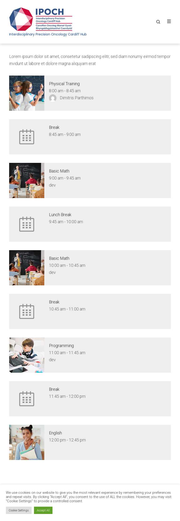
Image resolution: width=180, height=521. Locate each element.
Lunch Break (60, 214)
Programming (61, 345)
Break (54, 127)
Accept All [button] (43, 510)
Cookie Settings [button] (19, 510)
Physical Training (64, 83)
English (55, 432)
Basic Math (59, 171)
